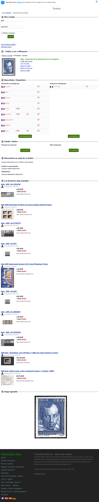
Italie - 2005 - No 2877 (9, 244)
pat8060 (7, 125)
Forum (68, 8)
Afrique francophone (8, 470)
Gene (7, 92)
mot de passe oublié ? (8, 44)
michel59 (8, 114)
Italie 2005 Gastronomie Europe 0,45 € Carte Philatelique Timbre (24, 264)
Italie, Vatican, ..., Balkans (10, 485)
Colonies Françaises (8, 461)
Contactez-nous (39, 474)
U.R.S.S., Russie (7, 479)
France (3, 457)
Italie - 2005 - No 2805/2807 (10, 312)
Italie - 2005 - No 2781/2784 (10, 184)
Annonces (79, 8)
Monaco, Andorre (7, 464)
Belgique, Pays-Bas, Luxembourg (12, 467)
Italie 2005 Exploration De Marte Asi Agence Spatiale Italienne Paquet (26, 205)
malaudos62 (9, 120)
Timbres (56, 8)
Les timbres (6, 13)
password (4, 27)
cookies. (19, 2)
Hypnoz (7, 98)
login (2, 20)
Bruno (7, 131)
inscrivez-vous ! (6, 47)
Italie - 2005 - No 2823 (9, 291)
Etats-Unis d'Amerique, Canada (12, 476)
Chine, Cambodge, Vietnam (10, 482)
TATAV (7, 109)
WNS (73, 469)
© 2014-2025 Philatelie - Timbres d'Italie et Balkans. (53, 454)
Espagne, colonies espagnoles (11, 488)
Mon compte (92, 8)
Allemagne (4, 473)
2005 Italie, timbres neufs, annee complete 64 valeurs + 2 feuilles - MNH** (28, 371)
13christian (57, 87)
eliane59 (8, 87)
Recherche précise (20, 13)
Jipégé (7, 103)
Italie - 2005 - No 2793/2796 (10, 332)
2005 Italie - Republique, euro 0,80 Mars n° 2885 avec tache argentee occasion (29, 353)
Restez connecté (9, 33)
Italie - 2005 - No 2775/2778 (10, 223)
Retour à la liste (7, 56)
